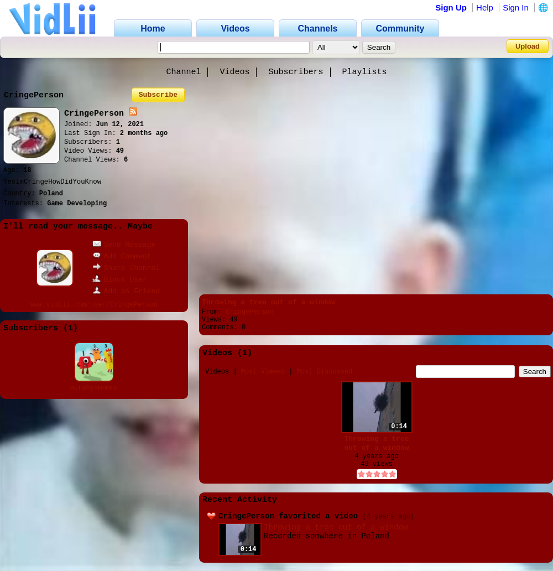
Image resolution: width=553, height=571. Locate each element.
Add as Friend (126, 291)
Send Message (124, 245)
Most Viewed (263, 372)
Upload (527, 46)
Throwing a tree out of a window (269, 302)
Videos (234, 72)
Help (484, 7)
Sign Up (451, 7)
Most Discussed (325, 372)
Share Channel (126, 268)
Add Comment (122, 256)
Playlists (364, 72)
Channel (183, 72)
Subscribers (296, 72)
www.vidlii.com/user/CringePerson (94, 305)
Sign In (516, 7)
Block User (119, 280)
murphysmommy (94, 388)
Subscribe (158, 95)
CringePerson (249, 312)
